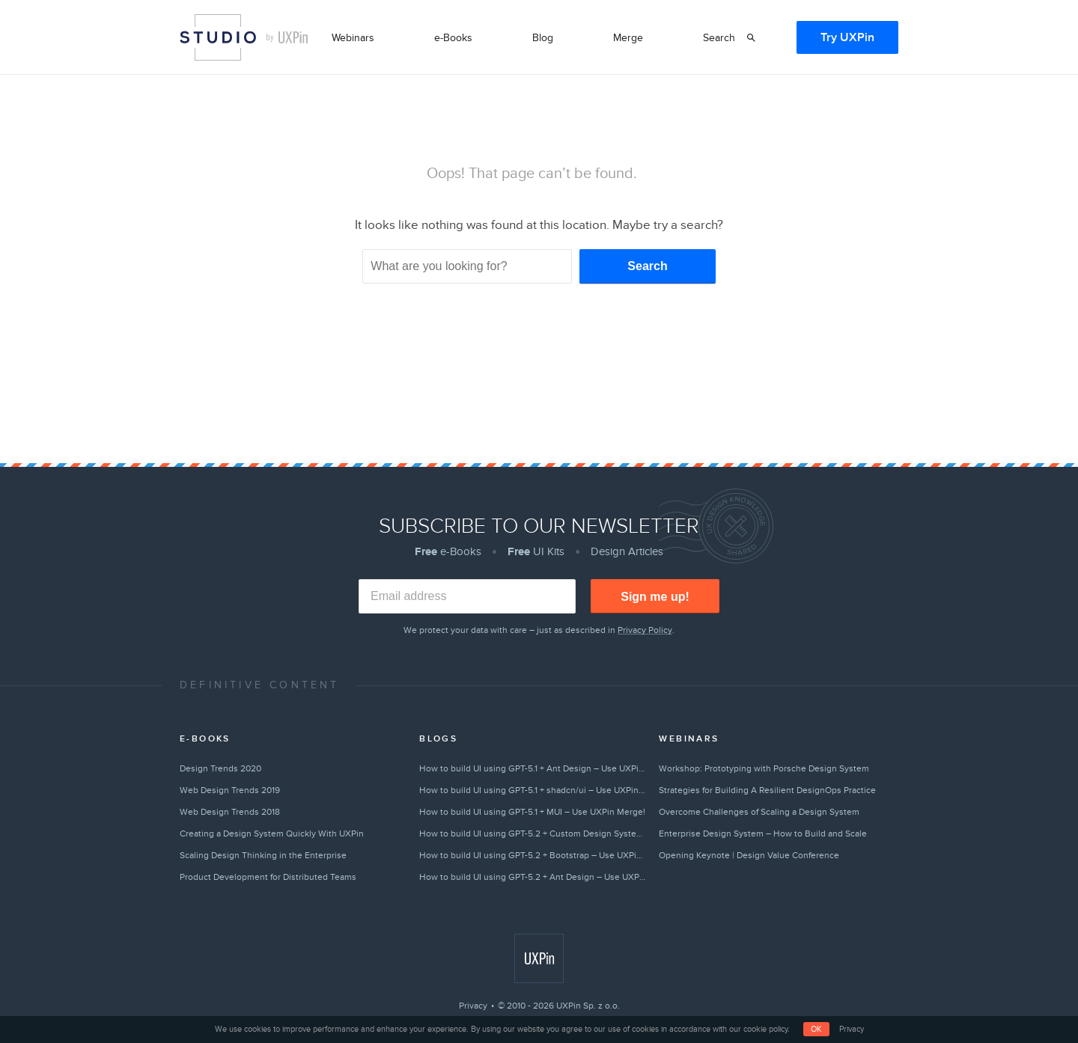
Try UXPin (847, 37)
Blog (542, 37)
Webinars (353, 37)
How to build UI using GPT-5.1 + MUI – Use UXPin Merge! (532, 812)
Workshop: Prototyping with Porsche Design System (764, 768)
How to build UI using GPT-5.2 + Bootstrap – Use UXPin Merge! (532, 855)
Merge (628, 37)
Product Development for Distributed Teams (268, 877)
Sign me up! (655, 596)
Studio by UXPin (218, 37)
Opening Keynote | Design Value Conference (749, 855)
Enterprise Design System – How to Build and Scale (763, 833)
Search (719, 37)
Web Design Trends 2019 (230, 790)
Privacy (473, 1005)
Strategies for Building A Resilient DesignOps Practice (767, 790)
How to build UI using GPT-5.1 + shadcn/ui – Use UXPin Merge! (532, 790)
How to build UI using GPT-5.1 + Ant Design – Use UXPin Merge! (532, 768)
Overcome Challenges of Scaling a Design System (759, 812)
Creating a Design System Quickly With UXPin (272, 833)
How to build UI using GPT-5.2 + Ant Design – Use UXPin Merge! (532, 877)
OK (816, 1029)
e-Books (453, 37)
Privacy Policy (645, 630)
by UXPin (287, 37)
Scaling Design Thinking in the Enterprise (263, 855)
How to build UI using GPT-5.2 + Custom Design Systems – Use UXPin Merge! (532, 833)
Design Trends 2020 (220, 768)
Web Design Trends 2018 (230, 812)
